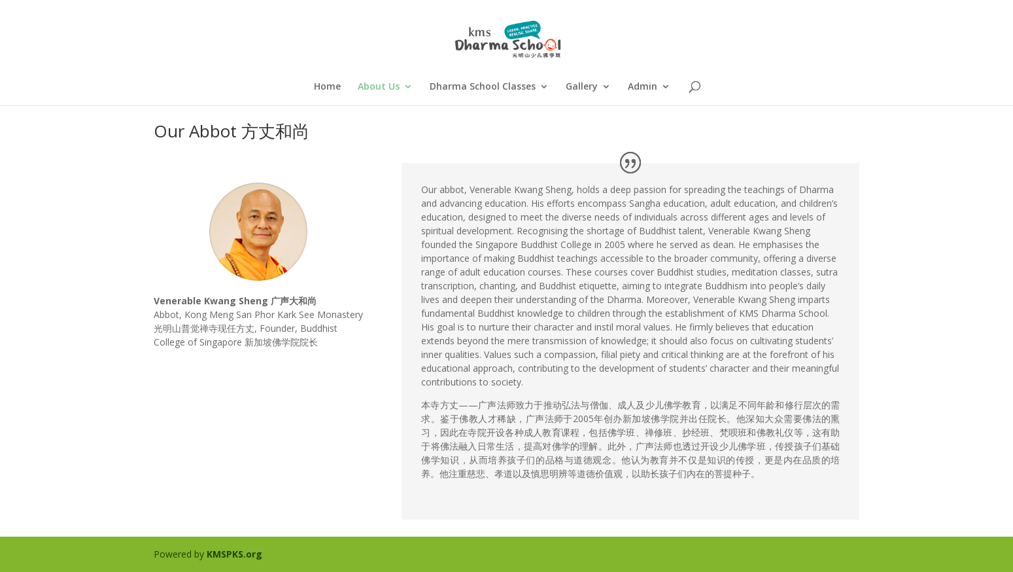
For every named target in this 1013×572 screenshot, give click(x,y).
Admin (642, 87)
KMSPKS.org (234, 554)
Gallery (582, 87)
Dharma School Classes (483, 87)
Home (327, 87)
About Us (379, 87)
